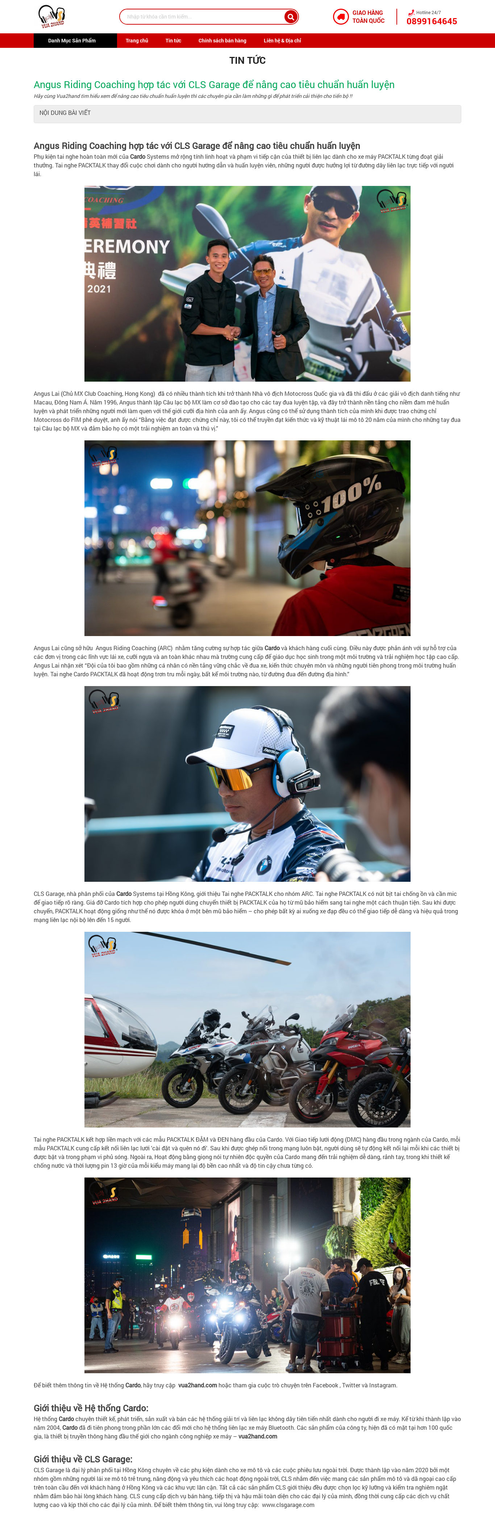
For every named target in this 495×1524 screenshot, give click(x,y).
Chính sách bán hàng (222, 40)
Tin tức (173, 40)
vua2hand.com (257, 1436)
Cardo (137, 156)
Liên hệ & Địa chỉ (282, 40)
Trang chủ (137, 40)
